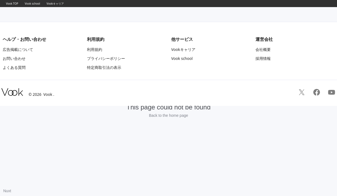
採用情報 (263, 58)
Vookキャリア (55, 3)
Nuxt (7, 191)
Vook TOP (12, 3)
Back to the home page (168, 115)
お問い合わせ (14, 58)
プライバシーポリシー (106, 58)
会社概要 (263, 49)
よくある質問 (14, 67)
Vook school (32, 3)
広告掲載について (18, 49)
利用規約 (94, 49)
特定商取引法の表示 (104, 67)
